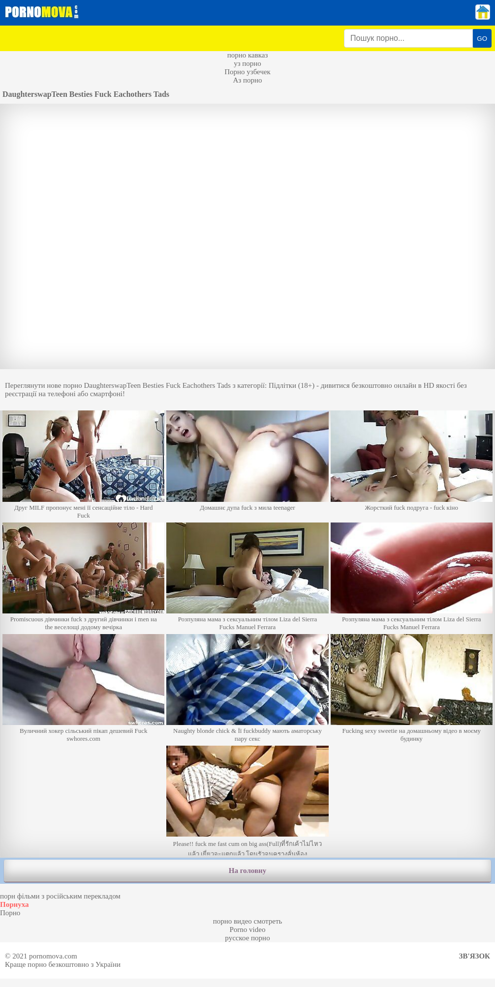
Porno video (248, 929)
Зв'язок (474, 956)
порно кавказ (247, 55)
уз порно (247, 63)
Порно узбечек (247, 72)
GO (482, 38)
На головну (247, 870)
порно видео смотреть (247, 921)
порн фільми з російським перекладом (60, 896)
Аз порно (247, 80)
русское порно (247, 938)
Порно (10, 913)
